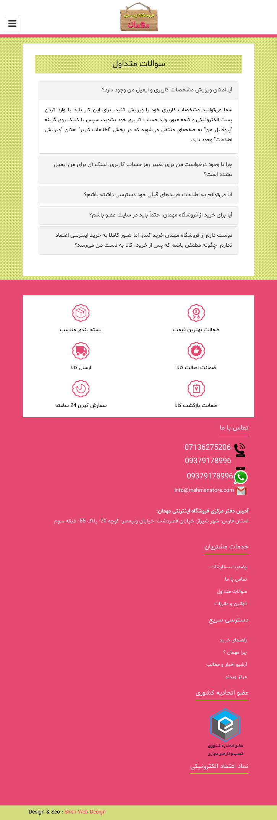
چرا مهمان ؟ (235, 652)
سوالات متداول (232, 591)
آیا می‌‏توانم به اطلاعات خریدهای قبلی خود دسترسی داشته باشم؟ (158, 195)
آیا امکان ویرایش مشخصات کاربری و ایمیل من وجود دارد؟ (167, 90)
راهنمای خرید (233, 640)
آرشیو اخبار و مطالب (226, 664)
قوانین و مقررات (230, 603)
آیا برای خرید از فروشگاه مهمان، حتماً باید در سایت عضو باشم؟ (160, 215)
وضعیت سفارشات (229, 567)
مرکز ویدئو (236, 677)
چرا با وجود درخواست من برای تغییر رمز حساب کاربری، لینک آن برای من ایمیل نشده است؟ (143, 170)
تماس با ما (236, 579)
